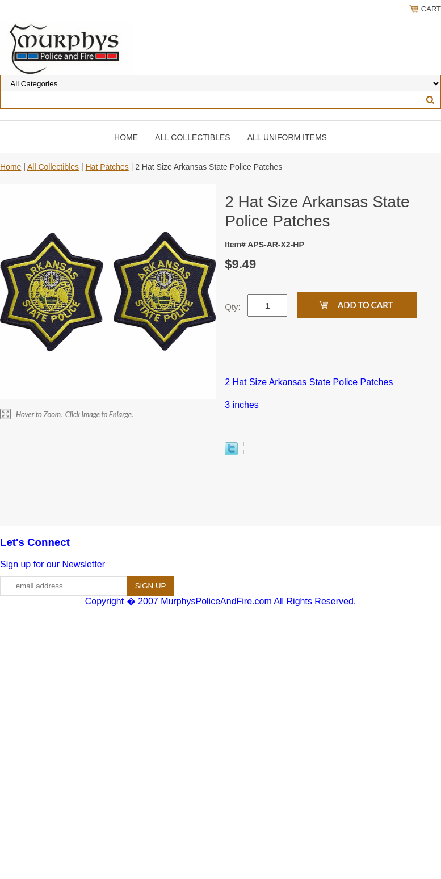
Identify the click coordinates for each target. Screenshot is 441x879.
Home (126, 137)
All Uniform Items (287, 137)
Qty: (233, 307)
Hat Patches (106, 166)
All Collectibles (192, 137)
